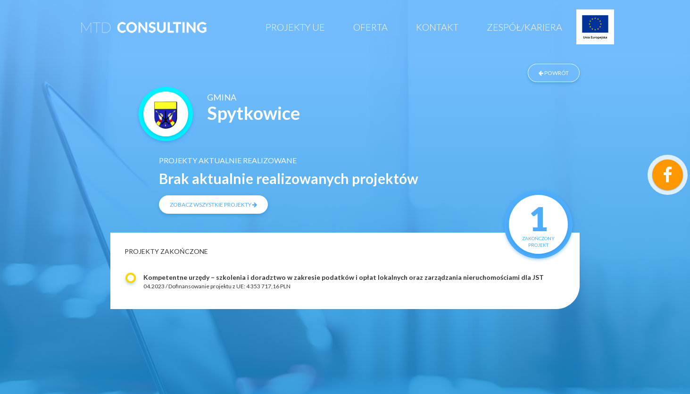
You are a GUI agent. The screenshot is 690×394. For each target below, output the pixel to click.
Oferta (370, 27)
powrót (554, 72)
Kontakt (437, 27)
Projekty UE (295, 27)
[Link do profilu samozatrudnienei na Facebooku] (667, 174)
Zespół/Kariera (524, 27)
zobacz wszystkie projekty (213, 204)
